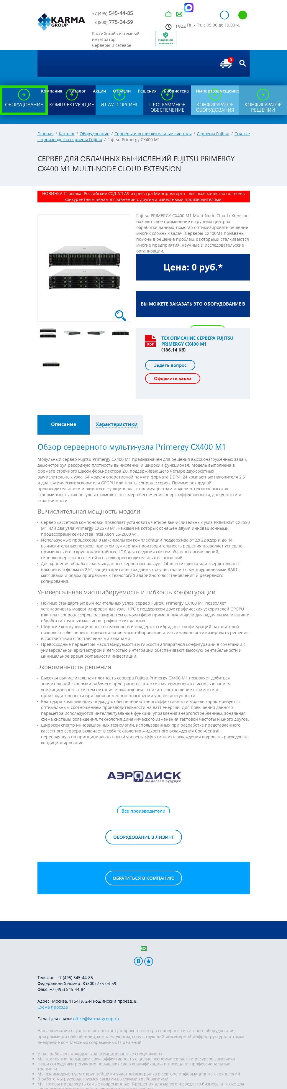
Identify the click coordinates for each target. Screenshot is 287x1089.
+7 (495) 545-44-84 (68, 989)
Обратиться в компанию (144, 878)
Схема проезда (52, 1007)
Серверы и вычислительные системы (153, 133)
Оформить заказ (172, 378)
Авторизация (224, 15)
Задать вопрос (170, 365)
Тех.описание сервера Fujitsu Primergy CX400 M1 (197, 341)
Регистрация (242, 15)
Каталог (67, 133)
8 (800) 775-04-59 (99, 983)
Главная (45, 133)
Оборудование (94, 133)
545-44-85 (112, 13)
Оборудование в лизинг (143, 837)
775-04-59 (113, 21)
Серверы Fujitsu (213, 133)
